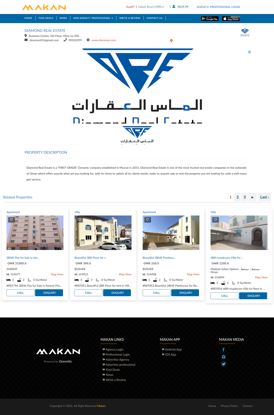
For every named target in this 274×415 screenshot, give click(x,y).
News (109, 374)
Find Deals (113, 369)
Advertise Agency (117, 359)
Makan (101, 405)
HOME (28, 18)
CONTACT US (155, 18)
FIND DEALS (46, 18)
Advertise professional (120, 364)
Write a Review (116, 380)
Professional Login (118, 354)
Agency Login (115, 349)
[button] (26, 85)
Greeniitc (65, 361)
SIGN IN (180, 6)
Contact (248, 405)
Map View (57, 274)
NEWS (63, 18)
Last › (264, 197)
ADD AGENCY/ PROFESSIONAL (93, 18)
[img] (11, 219)
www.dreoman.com (104, 40)
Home (212, 405)
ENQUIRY (49, 292)
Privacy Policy (229, 405)
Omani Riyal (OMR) (151, 6)
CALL (20, 292)
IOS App (170, 354)
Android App (173, 349)
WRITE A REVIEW (129, 18)
